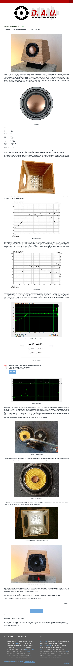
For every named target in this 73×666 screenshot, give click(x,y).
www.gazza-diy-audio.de (45, 645)
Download (12, 371)
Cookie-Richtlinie (19, 661)
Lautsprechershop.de (29, 649)
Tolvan (61, 657)
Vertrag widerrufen (30, 661)
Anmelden (66, 663)
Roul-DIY (42, 649)
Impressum (6, 661)
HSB (67, 651)
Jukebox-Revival (19, 647)
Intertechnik (31, 657)
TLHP (30, 655)
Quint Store (16, 643)
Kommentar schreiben (37, 610)
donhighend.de (43, 641)
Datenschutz (12, 661)
